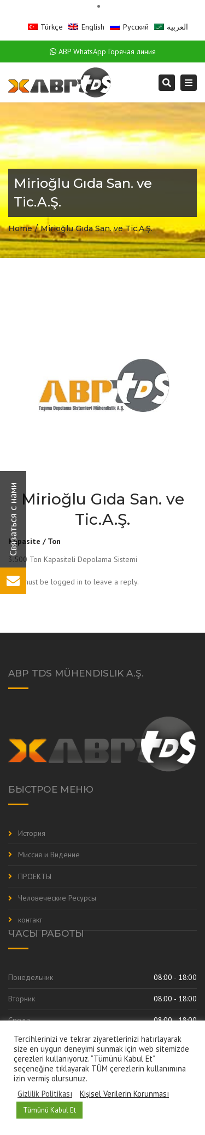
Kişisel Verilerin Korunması (124, 1094)
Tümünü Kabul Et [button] (49, 1110)
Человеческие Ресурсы (57, 898)
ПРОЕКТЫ (34, 876)
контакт (30, 920)
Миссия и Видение (49, 854)
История (31, 833)
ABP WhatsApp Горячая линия (103, 51)
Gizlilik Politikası (44, 1094)
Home (20, 228)
